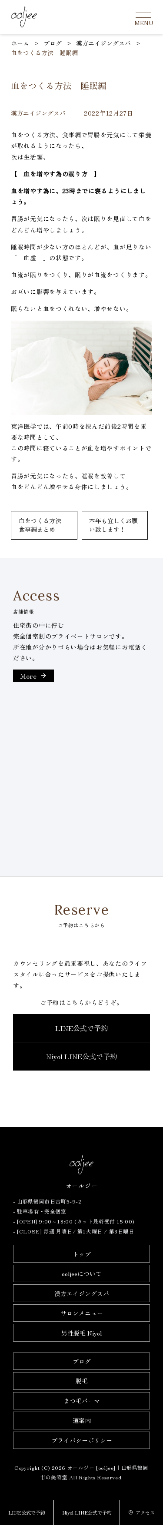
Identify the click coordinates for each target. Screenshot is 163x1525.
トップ (82, 1254)
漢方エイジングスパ (81, 1293)
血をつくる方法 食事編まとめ (43, 525)
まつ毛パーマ (81, 1400)
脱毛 (82, 1380)
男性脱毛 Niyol (81, 1333)
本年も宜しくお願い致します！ (113, 525)
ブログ (82, 1361)
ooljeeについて (82, 1273)
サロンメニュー (81, 1313)
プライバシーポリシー (81, 1440)
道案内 (82, 1420)
